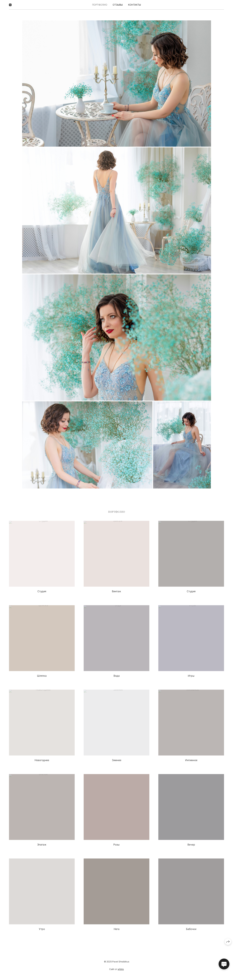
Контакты (134, 4)
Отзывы (118, 4)
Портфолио (99, 4)
